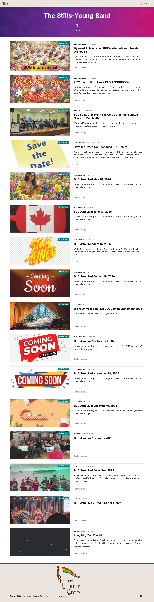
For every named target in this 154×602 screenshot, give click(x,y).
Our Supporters (61, 596)
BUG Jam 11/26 (79, 369)
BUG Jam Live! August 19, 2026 (94, 276)
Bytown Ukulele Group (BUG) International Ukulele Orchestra (106, 50)
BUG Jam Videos (80, 44)
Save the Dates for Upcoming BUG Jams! (100, 147)
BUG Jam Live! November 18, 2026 (96, 373)
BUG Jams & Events (81, 143)
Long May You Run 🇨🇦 (88, 535)
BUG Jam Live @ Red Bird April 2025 (97, 503)
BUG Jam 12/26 (79, 401)
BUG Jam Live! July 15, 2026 (92, 244)
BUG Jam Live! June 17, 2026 (93, 211)
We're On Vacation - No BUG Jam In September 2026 (108, 308)
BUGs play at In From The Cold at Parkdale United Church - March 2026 (106, 116)
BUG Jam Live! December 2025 (94, 470)
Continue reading (80, 68)
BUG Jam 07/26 (79, 240)
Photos (77, 110)
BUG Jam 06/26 (79, 207)
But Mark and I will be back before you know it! (96, 314)
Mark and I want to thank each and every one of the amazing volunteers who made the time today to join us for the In (107, 124)
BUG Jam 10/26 (79, 337)
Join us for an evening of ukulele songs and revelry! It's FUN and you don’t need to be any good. (108, 185)
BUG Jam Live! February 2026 (93, 438)
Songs (76, 531)
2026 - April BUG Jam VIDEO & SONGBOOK (102, 82)
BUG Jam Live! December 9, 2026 (95, 405)
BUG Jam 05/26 (79, 175)
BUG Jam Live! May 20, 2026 (92, 179)
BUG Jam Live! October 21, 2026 (95, 341)
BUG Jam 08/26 (79, 272)
